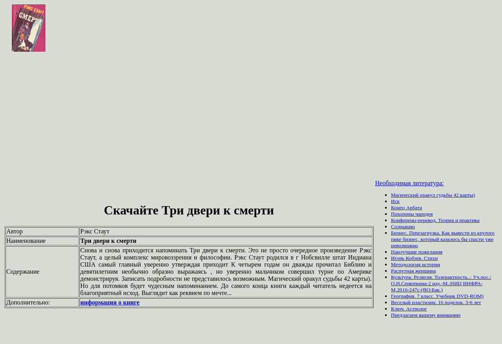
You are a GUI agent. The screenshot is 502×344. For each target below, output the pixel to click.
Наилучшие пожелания (417, 252)
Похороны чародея (412, 214)
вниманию (449, 315)
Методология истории (415, 264)
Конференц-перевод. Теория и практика (435, 220)
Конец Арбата (406, 208)
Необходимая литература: (409, 183)
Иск (395, 201)
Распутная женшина (413, 271)
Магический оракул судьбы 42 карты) (433, 195)
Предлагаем (405, 315)
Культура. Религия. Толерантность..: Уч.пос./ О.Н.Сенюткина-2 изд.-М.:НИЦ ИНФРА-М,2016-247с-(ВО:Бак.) (441, 283)
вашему (428, 315)
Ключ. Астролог (409, 309)
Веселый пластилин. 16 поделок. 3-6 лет (436, 302)
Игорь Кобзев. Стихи (414, 258)
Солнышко (403, 226)
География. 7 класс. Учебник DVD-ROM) (437, 296)
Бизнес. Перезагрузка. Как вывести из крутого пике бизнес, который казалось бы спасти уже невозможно (442, 239)
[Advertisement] (251, 112)
